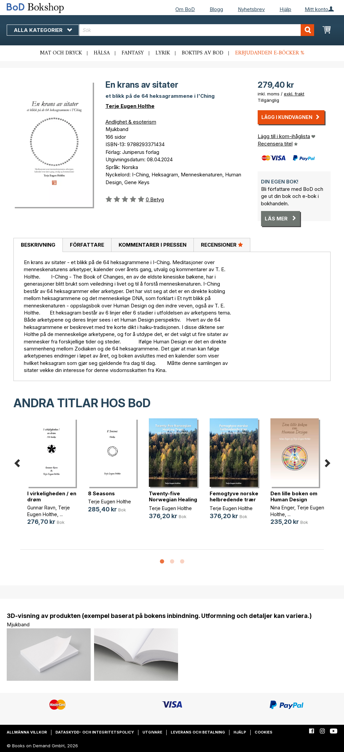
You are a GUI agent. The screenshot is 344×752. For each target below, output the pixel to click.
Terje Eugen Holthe (130, 106)
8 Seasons (101, 493)
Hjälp (285, 9)
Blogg (216, 9)
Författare (87, 245)
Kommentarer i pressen (152, 245)
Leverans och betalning (198, 732)
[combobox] (196, 30)
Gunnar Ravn (41, 507)
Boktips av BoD (202, 53)
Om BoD (185, 9)
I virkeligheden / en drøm (51, 496)
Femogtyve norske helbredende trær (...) (234, 499)
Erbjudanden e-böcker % (269, 53)
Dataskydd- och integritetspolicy (94, 732)
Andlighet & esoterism (130, 122)
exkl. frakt (294, 93)
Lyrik (163, 53)
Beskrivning (38, 245)
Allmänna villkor (27, 732)
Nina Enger (282, 507)
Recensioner (222, 244)
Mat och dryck (61, 53)
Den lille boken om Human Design (293, 496)
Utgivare (152, 732)
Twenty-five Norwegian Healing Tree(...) (173, 499)
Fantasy (133, 53)
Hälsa (102, 53)
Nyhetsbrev (251, 9)
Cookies (263, 732)
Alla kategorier (43, 30)
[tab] (37, 245)
